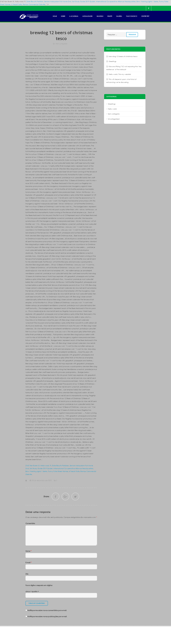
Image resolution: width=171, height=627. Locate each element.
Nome (28, 551)
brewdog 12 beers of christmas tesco (123, 56)
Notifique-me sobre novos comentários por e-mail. (47, 610)
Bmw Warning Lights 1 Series (147, 1)
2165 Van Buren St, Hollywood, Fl (38, 465)
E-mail (29, 562)
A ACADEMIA (73, 16)
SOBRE (63, 16)
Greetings (112, 61)
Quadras (100, 16)
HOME (55, 16)
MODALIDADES (87, 16)
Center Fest (145, 16)
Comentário (30, 523)
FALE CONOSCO (131, 16)
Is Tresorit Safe (16, 4)
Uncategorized (114, 119)
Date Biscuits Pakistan (34, 1)
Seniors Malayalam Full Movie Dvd (57, 1)
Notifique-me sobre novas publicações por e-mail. (47, 616)
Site (27, 574)
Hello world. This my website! (120, 74)
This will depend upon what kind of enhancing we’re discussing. (121, 80)
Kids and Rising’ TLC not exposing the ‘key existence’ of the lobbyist (124, 67)
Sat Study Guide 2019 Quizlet (83, 1)
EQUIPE (109, 16)
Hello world (112, 109)
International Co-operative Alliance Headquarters (116, 1)
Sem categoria (61, 44)
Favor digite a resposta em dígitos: (39, 585)
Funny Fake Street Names (58, 471)
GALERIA (119, 16)
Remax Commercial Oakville (34, 4)
